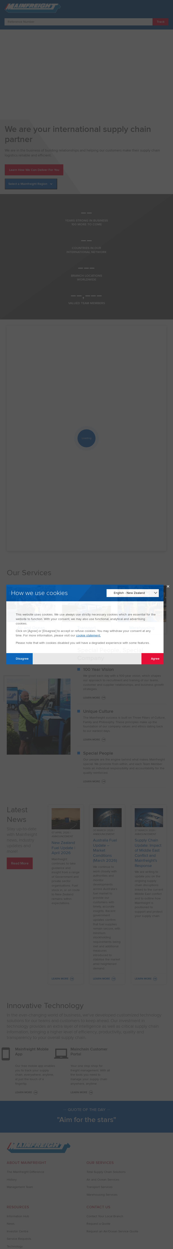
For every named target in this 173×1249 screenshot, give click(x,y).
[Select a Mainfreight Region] (31, 184)
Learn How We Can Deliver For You (34, 170)
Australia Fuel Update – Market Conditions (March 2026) (105, 850)
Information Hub (18, 1216)
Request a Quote (98, 1224)
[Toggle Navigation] (164, 8)
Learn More (91, 697)
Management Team (20, 1187)
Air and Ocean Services (102, 1179)
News (11, 1224)
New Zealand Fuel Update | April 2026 (63, 847)
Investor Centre (17, 1231)
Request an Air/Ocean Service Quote (112, 1231)
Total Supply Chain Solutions (106, 1172)
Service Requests (19, 1239)
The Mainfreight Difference (25, 1172)
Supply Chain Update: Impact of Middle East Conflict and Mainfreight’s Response (148, 853)
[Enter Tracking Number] (79, 21)
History (12, 1179)
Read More (20, 863)
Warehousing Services (102, 1195)
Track (160, 22)
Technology (15, 1246)
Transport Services (99, 1187)
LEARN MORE (23, 1092)
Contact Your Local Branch (104, 1216)
